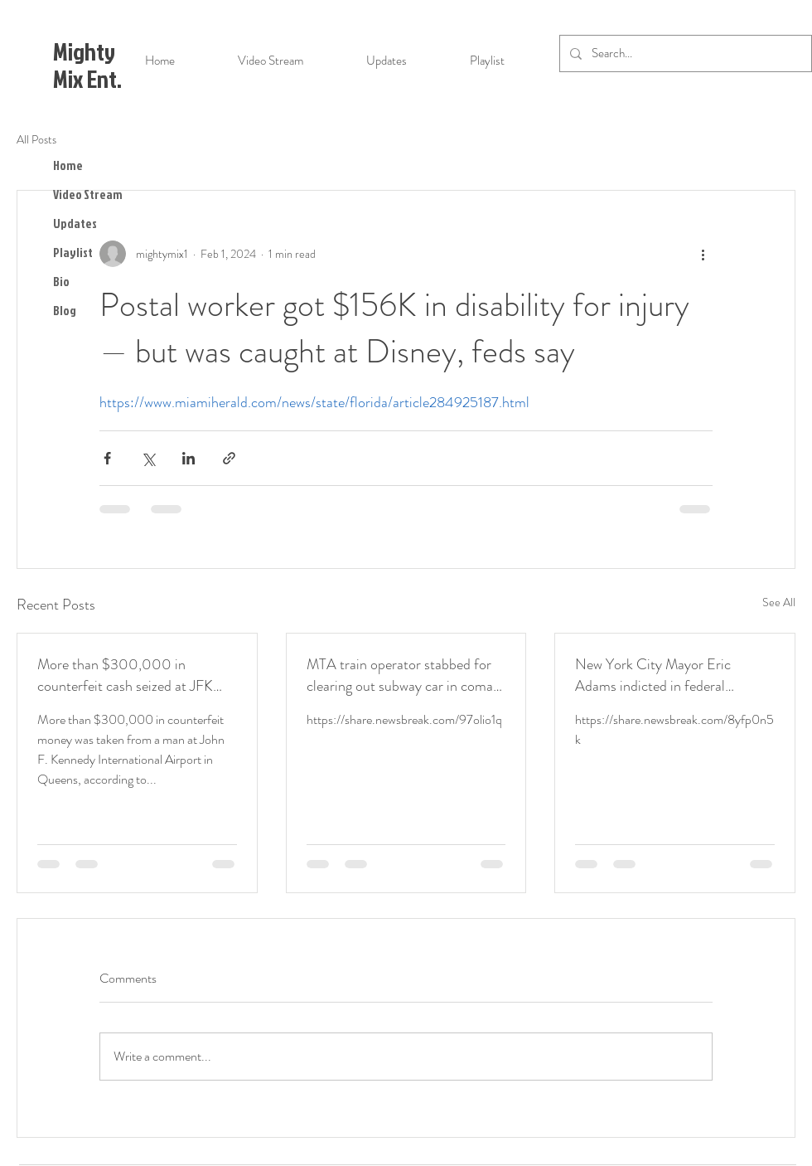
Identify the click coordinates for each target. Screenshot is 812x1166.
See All (778, 602)
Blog (64, 310)
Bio (61, 281)
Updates (75, 223)
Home (68, 165)
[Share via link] (229, 458)
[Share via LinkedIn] (188, 458)
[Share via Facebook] (107, 458)
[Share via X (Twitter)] (148, 458)
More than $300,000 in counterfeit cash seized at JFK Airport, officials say (125, 675)
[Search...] (684, 53)
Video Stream (88, 194)
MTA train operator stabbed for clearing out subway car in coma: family (402, 675)
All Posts (36, 140)
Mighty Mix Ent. (87, 65)
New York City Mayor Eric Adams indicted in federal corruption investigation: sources (670, 675)
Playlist (73, 252)
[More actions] (703, 254)
